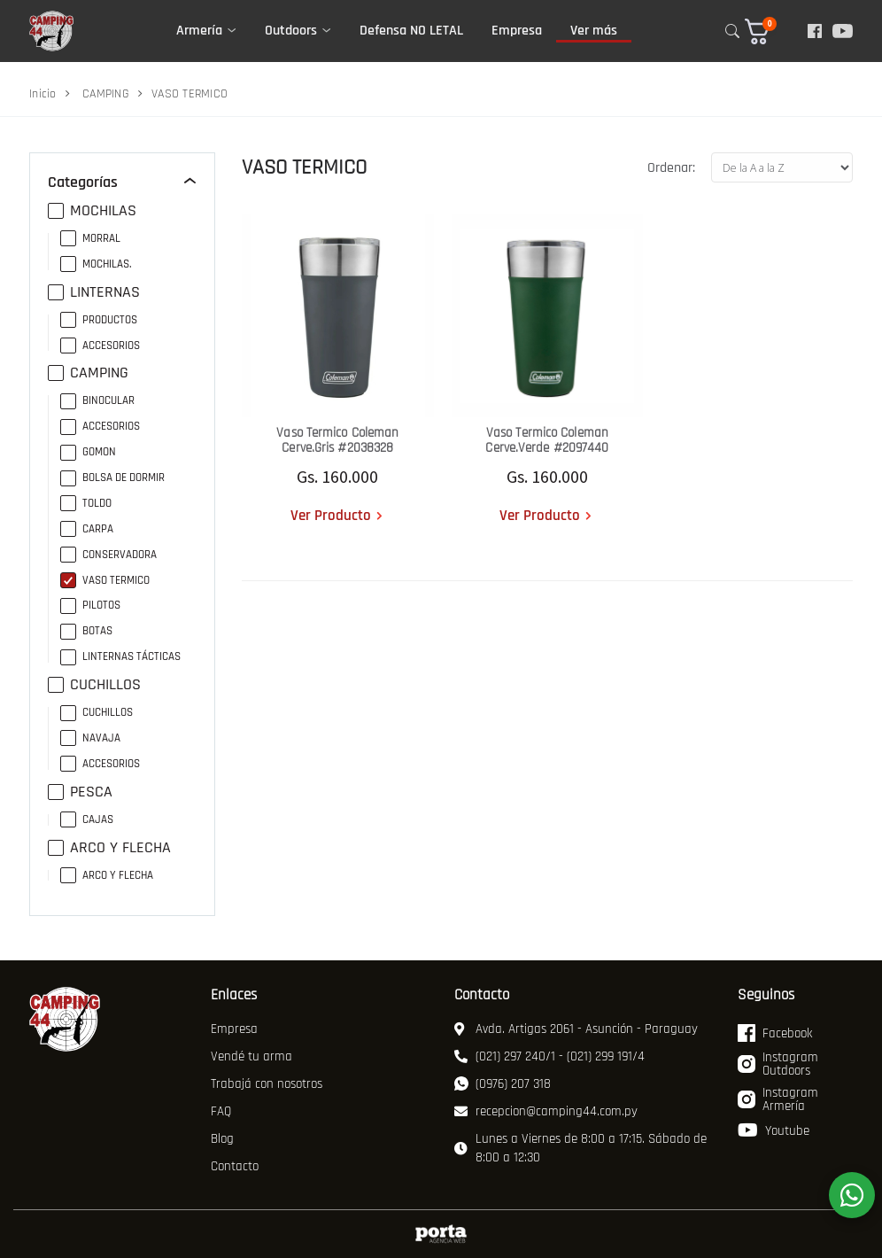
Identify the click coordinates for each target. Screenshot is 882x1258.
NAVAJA (90, 738)
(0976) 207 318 (502, 1084)
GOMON (88, 452)
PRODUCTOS (98, 320)
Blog (222, 1138)
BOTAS (86, 631)
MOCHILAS (92, 211)
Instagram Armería (778, 1100)
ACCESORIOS (100, 346)
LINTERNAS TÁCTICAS (120, 657)
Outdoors (291, 30)
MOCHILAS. (96, 264)
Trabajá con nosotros (266, 1084)
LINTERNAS (94, 292)
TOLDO (86, 503)
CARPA (86, 529)
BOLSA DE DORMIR (112, 478)
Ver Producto (330, 515)
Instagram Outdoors (778, 1065)
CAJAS (86, 820)
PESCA (80, 792)
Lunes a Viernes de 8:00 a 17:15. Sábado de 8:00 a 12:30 (580, 1148)
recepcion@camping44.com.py (546, 1111)
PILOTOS (90, 605)
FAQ (221, 1111)
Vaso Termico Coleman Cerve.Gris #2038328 (337, 440)
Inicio (43, 94)
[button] (769, 31)
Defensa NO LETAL (411, 30)
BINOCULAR (97, 401)
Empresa (516, 30)
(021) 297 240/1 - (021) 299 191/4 (549, 1056)
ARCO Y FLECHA (109, 848)
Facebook (775, 1033)
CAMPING (105, 94)
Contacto (235, 1166)
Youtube (773, 1130)
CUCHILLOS (94, 685)
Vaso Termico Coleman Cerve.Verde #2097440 (546, 440)
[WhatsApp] (852, 1195)
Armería (199, 30)
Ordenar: (671, 168)
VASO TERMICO (105, 580)
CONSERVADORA (108, 555)
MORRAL (90, 239)
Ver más (593, 30)
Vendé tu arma (251, 1056)
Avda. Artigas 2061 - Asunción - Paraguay (576, 1029)
